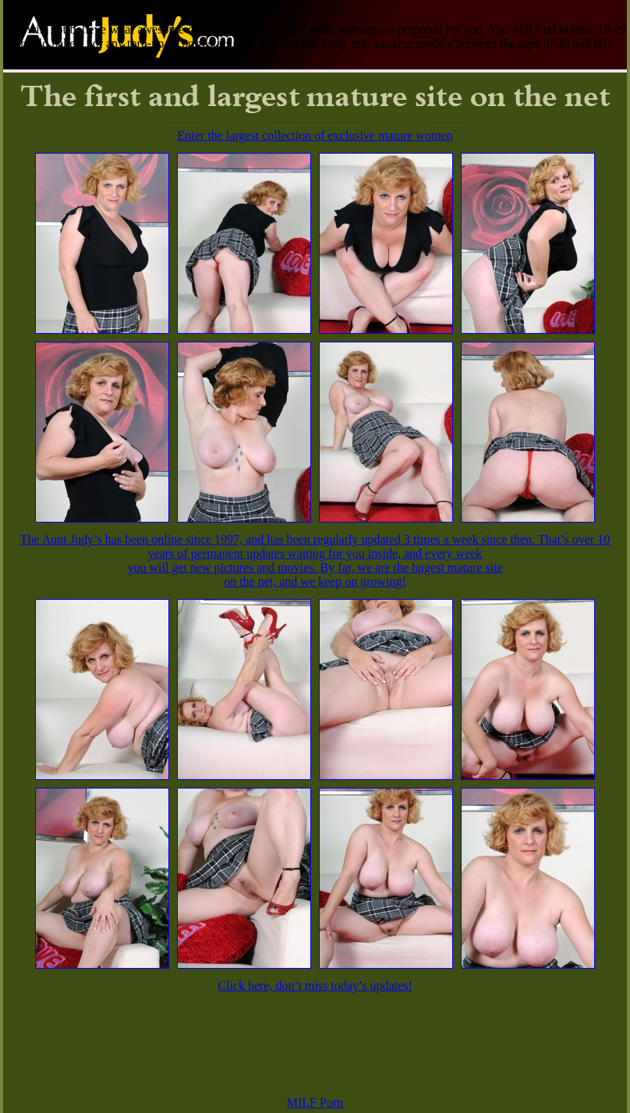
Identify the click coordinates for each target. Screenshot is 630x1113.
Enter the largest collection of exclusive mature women (315, 135)
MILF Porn (315, 1102)
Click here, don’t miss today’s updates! (315, 985)
